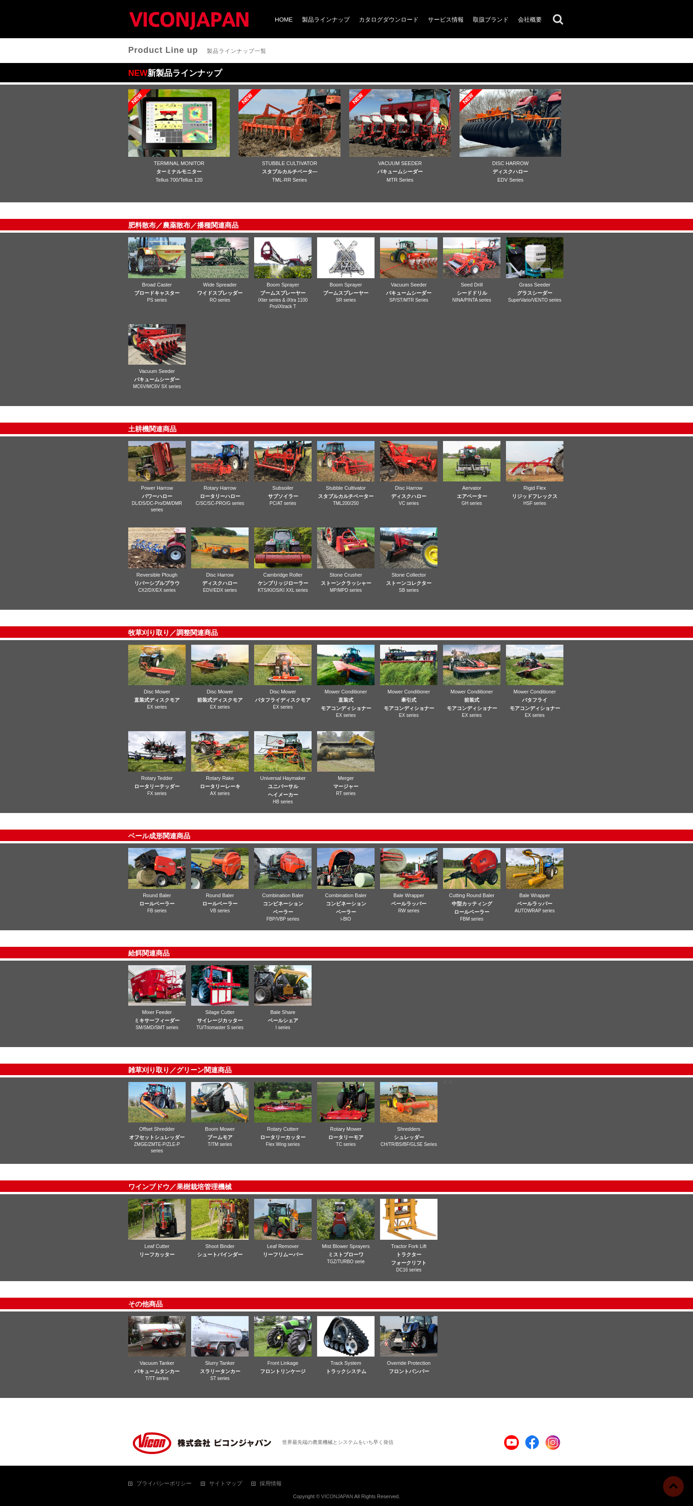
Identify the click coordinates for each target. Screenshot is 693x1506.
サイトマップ (225, 1483)
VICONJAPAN (337, 1496)
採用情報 (271, 1483)
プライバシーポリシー (164, 1483)
